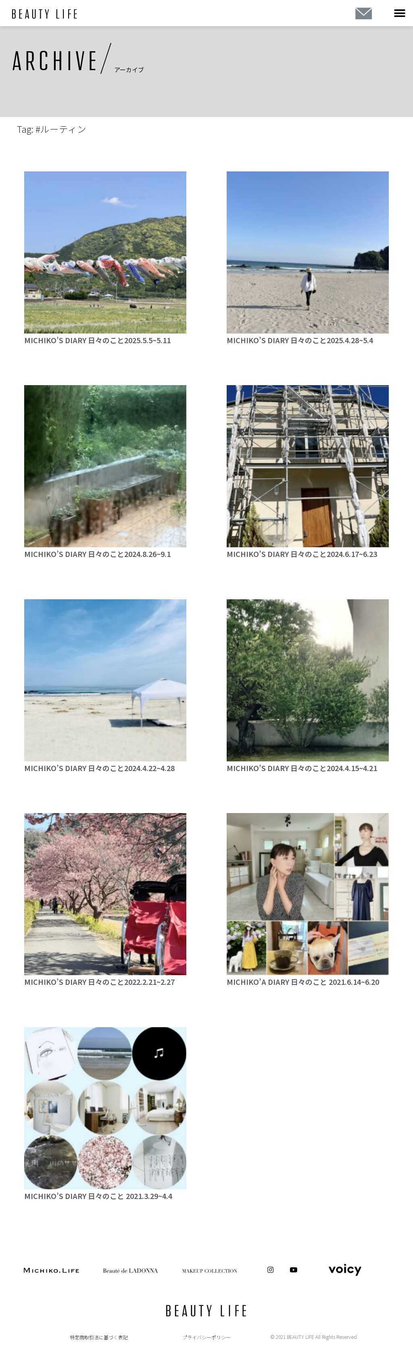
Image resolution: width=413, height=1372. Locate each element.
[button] (400, 13)
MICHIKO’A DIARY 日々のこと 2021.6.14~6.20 (303, 981)
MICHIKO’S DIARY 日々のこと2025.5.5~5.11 (97, 340)
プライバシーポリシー (206, 1337)
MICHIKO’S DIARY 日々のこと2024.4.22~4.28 (99, 768)
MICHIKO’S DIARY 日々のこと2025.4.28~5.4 (300, 340)
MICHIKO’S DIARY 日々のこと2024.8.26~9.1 (97, 553)
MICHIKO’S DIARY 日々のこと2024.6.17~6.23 (302, 553)
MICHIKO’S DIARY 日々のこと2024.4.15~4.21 (302, 768)
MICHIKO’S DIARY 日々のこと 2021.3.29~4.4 (98, 1196)
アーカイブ (129, 69)
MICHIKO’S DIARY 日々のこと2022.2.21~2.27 (99, 981)
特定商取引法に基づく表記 (99, 1337)
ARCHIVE (56, 62)
